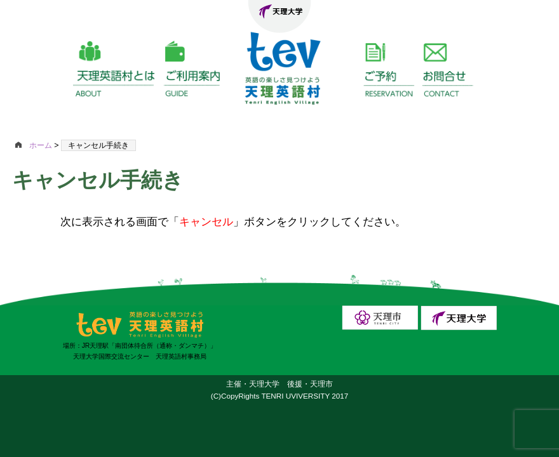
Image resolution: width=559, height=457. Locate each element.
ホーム (34, 145)
